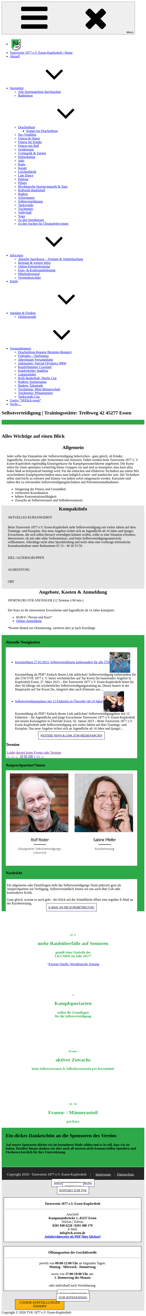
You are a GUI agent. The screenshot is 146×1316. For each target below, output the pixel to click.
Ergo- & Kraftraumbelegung (36, 270)
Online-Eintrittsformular (34, 266)
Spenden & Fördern (53, 313)
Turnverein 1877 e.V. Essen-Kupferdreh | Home (41, 52)
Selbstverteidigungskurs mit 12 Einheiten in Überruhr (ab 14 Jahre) (59, 701)
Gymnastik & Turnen (32, 153)
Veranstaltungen (51, 348)
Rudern (23, 194)
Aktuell (15, 56)
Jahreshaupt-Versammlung (35, 359)
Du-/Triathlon (27, 134)
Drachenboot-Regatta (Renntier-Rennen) (44, 352)
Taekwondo (25, 205)
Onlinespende (27, 316)
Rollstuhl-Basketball (31, 190)
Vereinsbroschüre (29, 277)
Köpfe (14, 281)
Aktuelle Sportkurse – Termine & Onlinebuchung (50, 259)
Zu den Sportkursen (31, 220)
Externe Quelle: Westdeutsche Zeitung (74, 964)
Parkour (23, 179)
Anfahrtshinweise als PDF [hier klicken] (73, 1236)
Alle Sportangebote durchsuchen (39, 92)
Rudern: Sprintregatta (32, 382)
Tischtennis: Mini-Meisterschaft (39, 389)
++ (38, 756)
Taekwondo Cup (29, 396)
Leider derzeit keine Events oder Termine (34, 752)
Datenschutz (125, 1174)
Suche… (15, 404)
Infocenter (47, 255)
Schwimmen (26, 197)
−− (13, 756)
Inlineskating (26, 157)
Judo (21, 160)
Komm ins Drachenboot (42, 131)
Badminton (25, 95)
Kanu (21, 164)
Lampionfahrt (27, 374)
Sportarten (47, 88)
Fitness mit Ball (28, 145)
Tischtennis (25, 209)
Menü (68, 18)
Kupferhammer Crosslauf (35, 367)
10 (21, 756)
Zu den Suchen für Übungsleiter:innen (43, 223)
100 (30, 756)
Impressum (103, 1174)
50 (25, 756)
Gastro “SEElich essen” (25, 400)
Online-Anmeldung (28, 621)
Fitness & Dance (29, 138)
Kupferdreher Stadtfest (33, 370)
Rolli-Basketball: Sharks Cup (37, 378)
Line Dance (25, 175)
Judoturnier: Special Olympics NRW (42, 363)
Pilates (22, 183)
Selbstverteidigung (30, 201)
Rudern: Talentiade (30, 385)
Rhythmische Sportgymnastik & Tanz (43, 186)
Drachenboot (57, 127)
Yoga (21, 216)
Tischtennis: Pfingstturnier (35, 393)
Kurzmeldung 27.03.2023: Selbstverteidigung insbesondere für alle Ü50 (62, 662)
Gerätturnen (26, 149)
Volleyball (24, 212)
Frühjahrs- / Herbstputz (33, 356)
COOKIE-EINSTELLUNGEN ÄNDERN (40, 1304)
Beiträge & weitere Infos (34, 262)
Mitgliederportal (29, 274)
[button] (73, 517)
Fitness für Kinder (30, 142)
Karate (22, 168)
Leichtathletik (27, 171)
